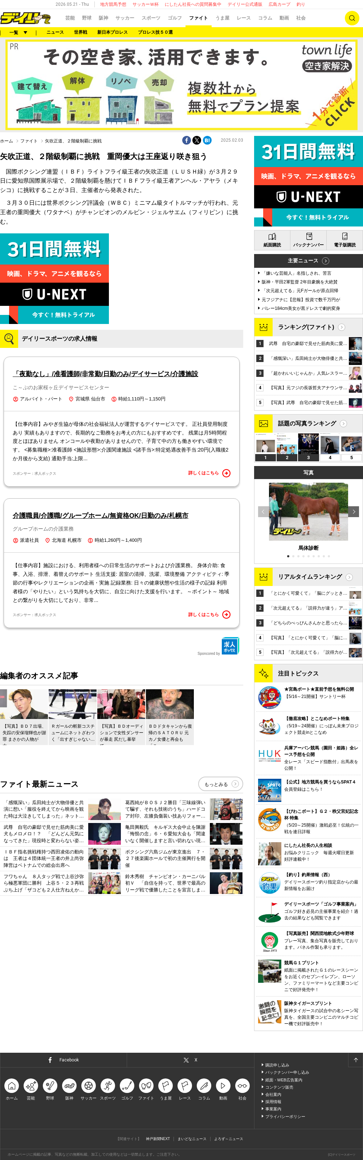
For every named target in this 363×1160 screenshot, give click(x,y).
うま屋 (222, 18)
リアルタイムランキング (310, 577)
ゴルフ (175, 18)
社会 (301, 18)
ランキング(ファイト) (306, 327)
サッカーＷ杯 (145, 4)
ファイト (198, 18)
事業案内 (273, 1109)
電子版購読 (345, 245)
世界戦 (80, 32)
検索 (352, 18)
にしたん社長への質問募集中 (193, 4)
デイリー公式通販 (245, 4)
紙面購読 (272, 245)
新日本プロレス (112, 32)
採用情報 (273, 1101)
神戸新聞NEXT (158, 1139)
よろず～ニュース (228, 1139)
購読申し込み (277, 1065)
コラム (265, 18)
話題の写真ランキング (307, 423)
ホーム (6, 141)
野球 (86, 18)
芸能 (70, 18)
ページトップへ (355, 1060)
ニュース (55, 32)
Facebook (69, 1060)
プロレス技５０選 (155, 32)
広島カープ (279, 4)
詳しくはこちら (209, 473)
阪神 (103, 18)
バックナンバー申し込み (287, 1072)
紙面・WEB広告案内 (283, 1080)
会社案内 (273, 1094)
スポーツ (151, 18)
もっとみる (216, 784)
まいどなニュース (192, 1139)
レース (244, 18)
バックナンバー (308, 245)
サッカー (124, 18)
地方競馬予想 (113, 4)
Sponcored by (218, 646)
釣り (301, 4)
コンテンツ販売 (279, 1087)
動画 (284, 18)
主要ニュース (303, 260)
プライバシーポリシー (285, 1116)
